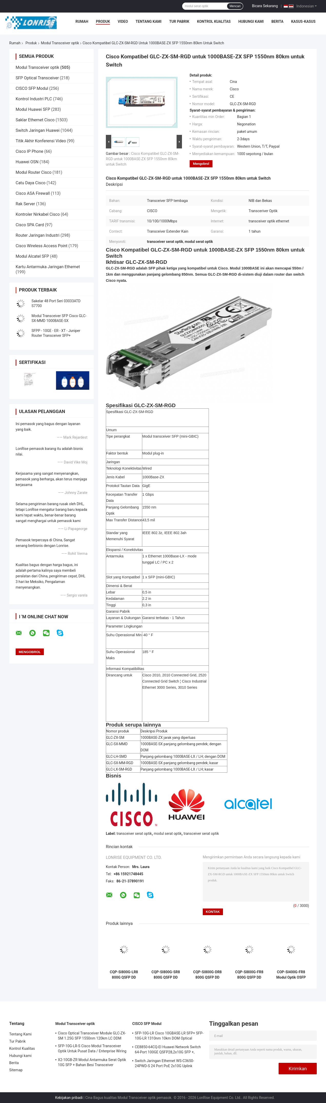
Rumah (81, 21)
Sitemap (16, 1070)
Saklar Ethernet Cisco (35, 119)
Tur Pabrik (179, 21)
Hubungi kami (251, 21)
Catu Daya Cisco (30, 182)
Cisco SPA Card (30, 224)
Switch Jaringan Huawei (37, 130)
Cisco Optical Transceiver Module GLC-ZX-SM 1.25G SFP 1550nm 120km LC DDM (92, 1035)
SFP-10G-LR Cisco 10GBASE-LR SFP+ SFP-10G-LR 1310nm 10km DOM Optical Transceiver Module (169, 1036)
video (123, 21)
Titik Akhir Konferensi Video (41, 140)
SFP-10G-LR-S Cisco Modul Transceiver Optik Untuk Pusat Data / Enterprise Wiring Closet (92, 1049)
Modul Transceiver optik (60, 43)
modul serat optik (167, 833)
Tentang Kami (148, 21)
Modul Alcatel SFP (32, 256)
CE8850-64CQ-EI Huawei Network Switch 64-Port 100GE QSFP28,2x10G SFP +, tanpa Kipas (168, 1050)
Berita (277, 21)
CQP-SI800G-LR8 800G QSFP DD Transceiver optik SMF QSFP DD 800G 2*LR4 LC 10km (124, 975)
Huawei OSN (27, 161)
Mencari (235, 6)
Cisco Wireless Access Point (41, 245)
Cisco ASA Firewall (33, 193)
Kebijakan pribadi (69, 1098)
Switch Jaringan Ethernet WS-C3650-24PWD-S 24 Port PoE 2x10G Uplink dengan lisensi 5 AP (164, 1064)
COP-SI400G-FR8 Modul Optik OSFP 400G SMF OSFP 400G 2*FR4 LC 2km (291, 975)
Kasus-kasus (303, 21)
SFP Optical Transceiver (37, 77)
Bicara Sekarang (265, 6)
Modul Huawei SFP (33, 109)
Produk (103, 21)
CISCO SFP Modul (32, 88)
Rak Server (25, 203)
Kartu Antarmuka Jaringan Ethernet (48, 266)
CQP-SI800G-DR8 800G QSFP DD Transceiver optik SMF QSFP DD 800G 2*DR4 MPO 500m (207, 975)
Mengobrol (201, 164)
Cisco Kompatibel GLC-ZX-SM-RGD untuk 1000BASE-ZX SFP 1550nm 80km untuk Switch (142, 159)
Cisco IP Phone (29, 151)
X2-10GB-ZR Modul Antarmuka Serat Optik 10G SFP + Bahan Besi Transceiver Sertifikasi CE (92, 1063)
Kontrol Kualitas (214, 21)
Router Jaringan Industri (37, 235)
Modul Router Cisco (34, 172)
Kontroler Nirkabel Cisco (38, 214)
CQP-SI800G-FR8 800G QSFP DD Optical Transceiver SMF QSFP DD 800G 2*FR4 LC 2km (249, 975)
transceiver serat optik (134, 833)
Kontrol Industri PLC (34, 98)
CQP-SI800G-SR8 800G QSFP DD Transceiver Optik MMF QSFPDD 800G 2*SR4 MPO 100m (165, 975)
